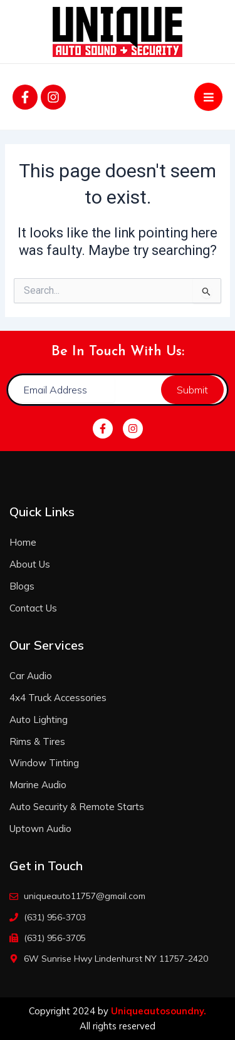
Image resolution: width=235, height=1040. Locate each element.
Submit (192, 389)
